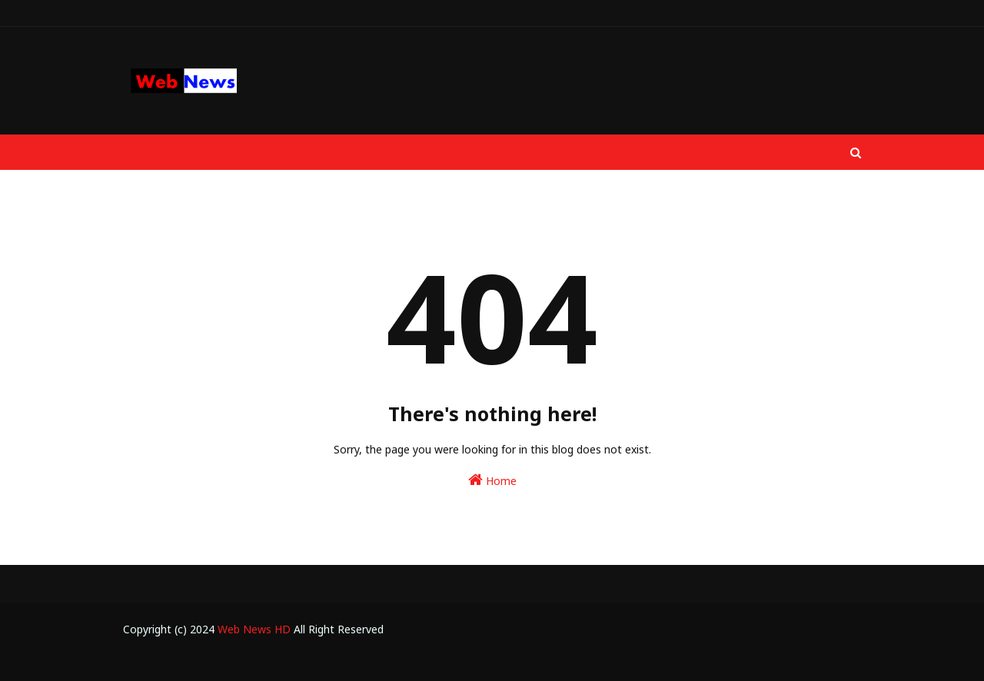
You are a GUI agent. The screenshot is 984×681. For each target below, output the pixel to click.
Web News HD (254, 629)
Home (492, 480)
